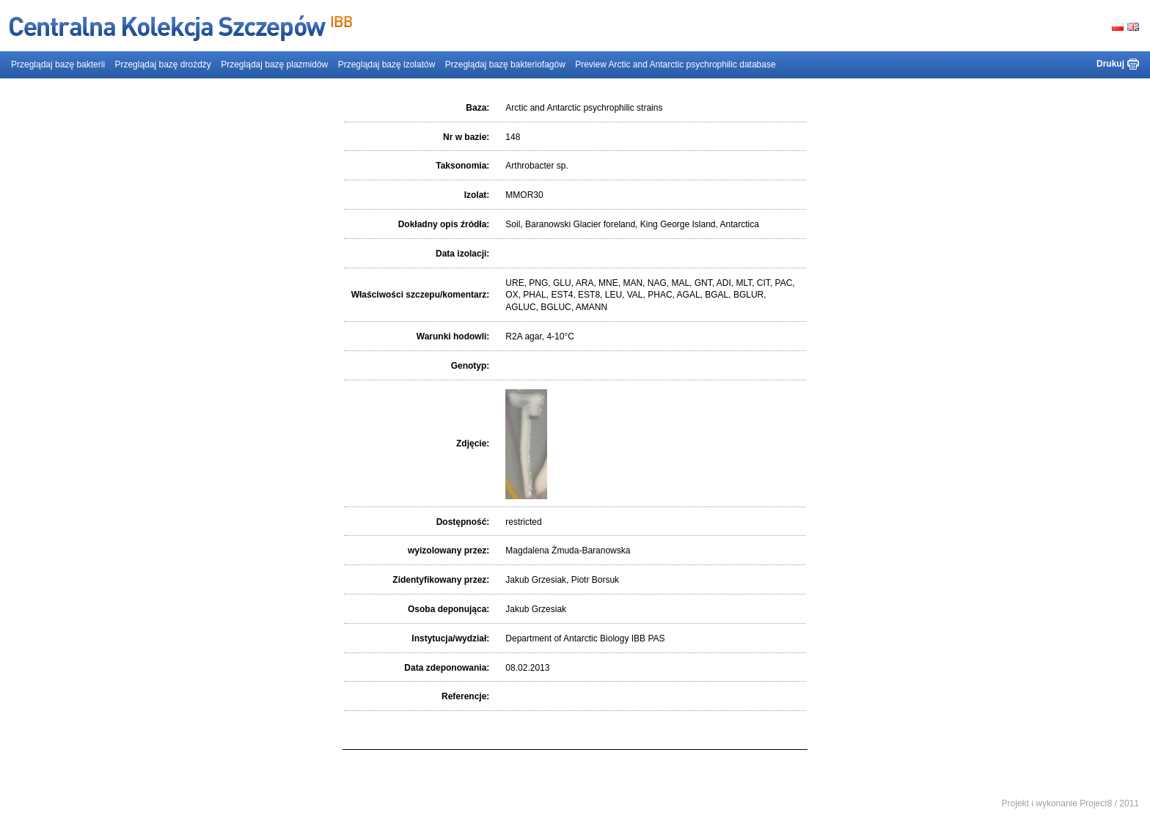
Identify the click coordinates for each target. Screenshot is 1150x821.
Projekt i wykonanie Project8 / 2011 (1070, 803)
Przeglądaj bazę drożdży (162, 64)
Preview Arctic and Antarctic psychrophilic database (675, 64)
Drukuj (1110, 64)
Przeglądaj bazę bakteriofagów (505, 64)
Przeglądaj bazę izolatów (387, 64)
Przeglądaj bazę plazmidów (274, 64)
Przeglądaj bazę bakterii (58, 64)
